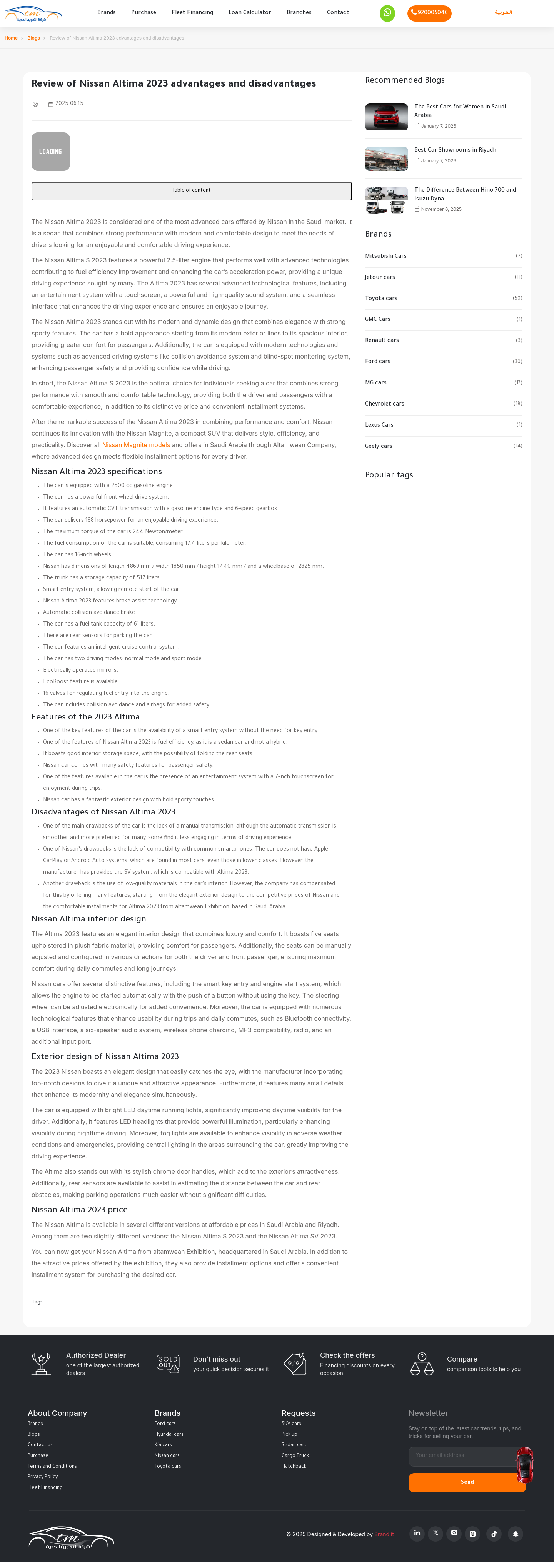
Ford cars (377, 360)
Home (11, 35)
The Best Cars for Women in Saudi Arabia (460, 109)
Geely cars (378, 445)
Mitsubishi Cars (386, 255)
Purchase (143, 12)
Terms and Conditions (52, 1464)
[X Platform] (435, 1531)
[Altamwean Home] (33, 12)
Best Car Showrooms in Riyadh (455, 148)
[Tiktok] (494, 1531)
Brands (106, 12)
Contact (338, 12)
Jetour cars (380, 276)
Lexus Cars (379, 424)
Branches (299, 12)
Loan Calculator (250, 12)
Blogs (34, 35)
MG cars (376, 381)
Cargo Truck (295, 1454)
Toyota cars (381, 297)
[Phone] (429, 12)
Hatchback (294, 1464)
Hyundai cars (169, 1432)
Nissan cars (167, 1454)
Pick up (289, 1432)
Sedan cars (294, 1443)
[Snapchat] (515, 1531)
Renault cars (382, 339)
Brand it (384, 1532)
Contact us (40, 1443)
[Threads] (472, 1531)
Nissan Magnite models (136, 442)
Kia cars (163, 1443)
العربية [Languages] (503, 12)
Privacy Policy (43, 1475)
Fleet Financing (192, 12)
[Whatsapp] (387, 12)
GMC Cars (377, 318)
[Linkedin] (417, 1531)
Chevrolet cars (384, 402)
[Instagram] (454, 1531)
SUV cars (291, 1422)
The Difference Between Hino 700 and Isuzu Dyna (465, 192)
